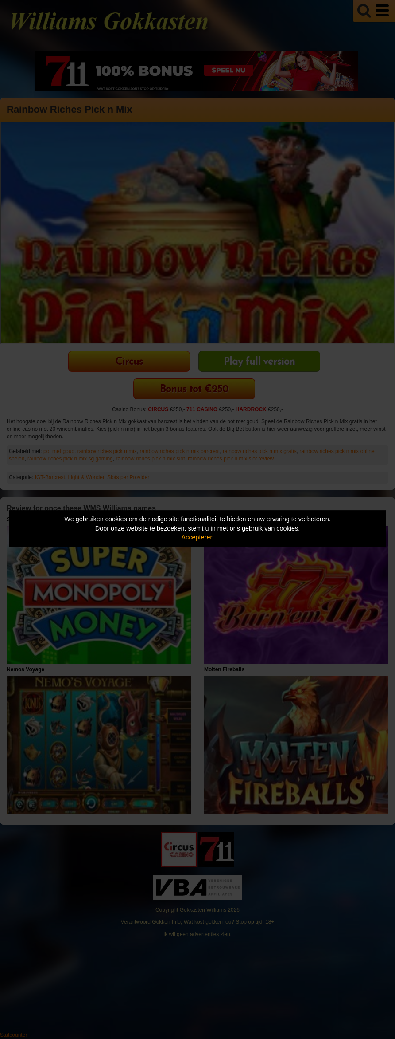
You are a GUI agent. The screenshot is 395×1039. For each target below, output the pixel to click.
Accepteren (198, 537)
